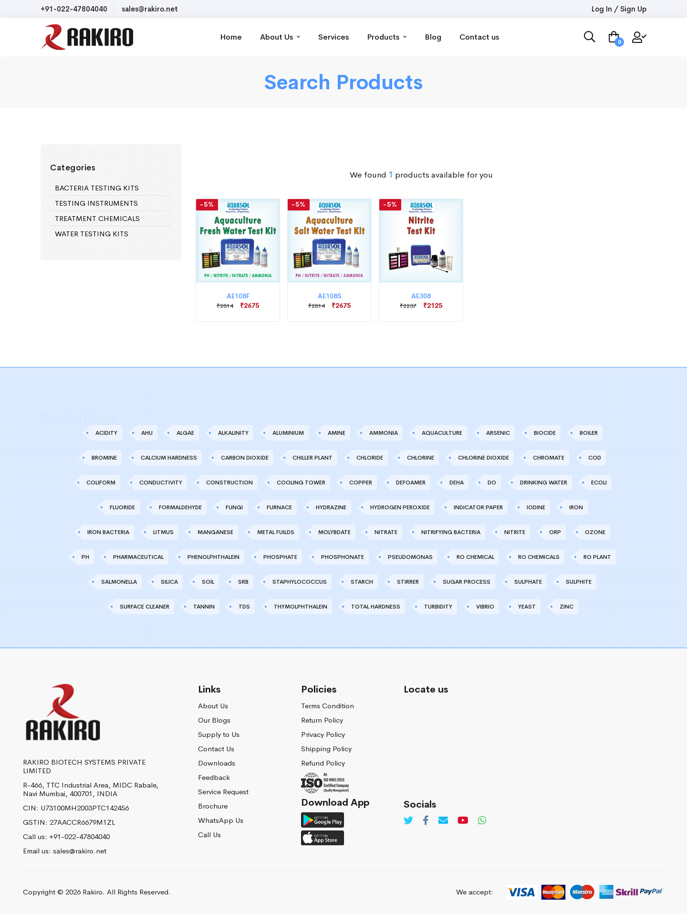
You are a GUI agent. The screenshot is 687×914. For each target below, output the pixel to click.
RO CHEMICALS (539, 557)
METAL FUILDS (275, 532)
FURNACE (279, 507)
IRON (576, 507)
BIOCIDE (545, 433)
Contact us (480, 37)
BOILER (589, 433)
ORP (555, 532)
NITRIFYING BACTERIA (450, 532)
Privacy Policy (323, 734)
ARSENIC (498, 433)
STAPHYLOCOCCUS (299, 582)
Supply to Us (218, 734)
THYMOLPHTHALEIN (300, 606)
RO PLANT (597, 557)
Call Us (209, 834)
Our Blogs (214, 720)
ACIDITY (106, 433)
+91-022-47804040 (74, 8)
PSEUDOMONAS (410, 557)
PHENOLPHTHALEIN (213, 557)
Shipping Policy (326, 748)
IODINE (536, 507)
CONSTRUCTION (229, 482)
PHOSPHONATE (342, 557)
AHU (147, 433)
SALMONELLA (119, 582)
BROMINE (104, 458)
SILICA (169, 582)
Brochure (213, 805)
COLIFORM (100, 482)
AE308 (421, 296)
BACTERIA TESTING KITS (97, 187)
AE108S (330, 296)
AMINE (336, 433)
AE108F (238, 296)
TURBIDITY (438, 606)
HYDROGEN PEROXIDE (400, 507)
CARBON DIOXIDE (245, 458)
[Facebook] (426, 821)
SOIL (208, 582)
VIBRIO (485, 606)
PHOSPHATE (280, 557)
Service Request (223, 791)
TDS (244, 606)
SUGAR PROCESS (466, 582)
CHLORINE (420, 458)
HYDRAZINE (331, 507)
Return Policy (322, 720)
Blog (433, 37)
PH (85, 557)
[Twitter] (408, 821)
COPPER (360, 482)
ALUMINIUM (288, 433)
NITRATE (386, 532)
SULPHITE (579, 582)
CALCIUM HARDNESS (169, 458)
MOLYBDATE (334, 532)
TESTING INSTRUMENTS (96, 203)
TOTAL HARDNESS (375, 606)
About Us (280, 37)
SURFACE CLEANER (144, 606)
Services (334, 37)
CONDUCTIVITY (160, 482)
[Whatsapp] (482, 821)
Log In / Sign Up (619, 8)
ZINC (566, 606)
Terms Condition (327, 705)
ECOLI (599, 482)
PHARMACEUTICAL (138, 557)
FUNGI (234, 507)
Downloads (216, 762)
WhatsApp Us (220, 820)
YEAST (527, 606)
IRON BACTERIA (108, 532)
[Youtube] (463, 821)
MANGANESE (215, 532)
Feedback (214, 777)
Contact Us (216, 748)
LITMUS (163, 532)
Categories (72, 168)
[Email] (443, 821)
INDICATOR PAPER (478, 507)
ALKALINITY (233, 433)
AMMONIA (383, 433)
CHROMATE (548, 458)
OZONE (595, 532)
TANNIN (204, 606)
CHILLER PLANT (312, 458)
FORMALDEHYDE (180, 507)
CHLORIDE (369, 458)
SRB (243, 582)
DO (492, 482)
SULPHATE (528, 582)
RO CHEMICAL (475, 557)
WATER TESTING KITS (91, 233)
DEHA (456, 482)
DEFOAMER (411, 482)
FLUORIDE (122, 507)
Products (387, 37)
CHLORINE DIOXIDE (483, 458)
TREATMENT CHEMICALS (97, 218)
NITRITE (514, 532)
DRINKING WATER (543, 482)
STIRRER (408, 582)
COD (594, 458)
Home (231, 37)
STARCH (362, 582)
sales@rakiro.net (150, 8)
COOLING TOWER (301, 482)
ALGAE (185, 433)
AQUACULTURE (442, 433)
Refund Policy (323, 762)
